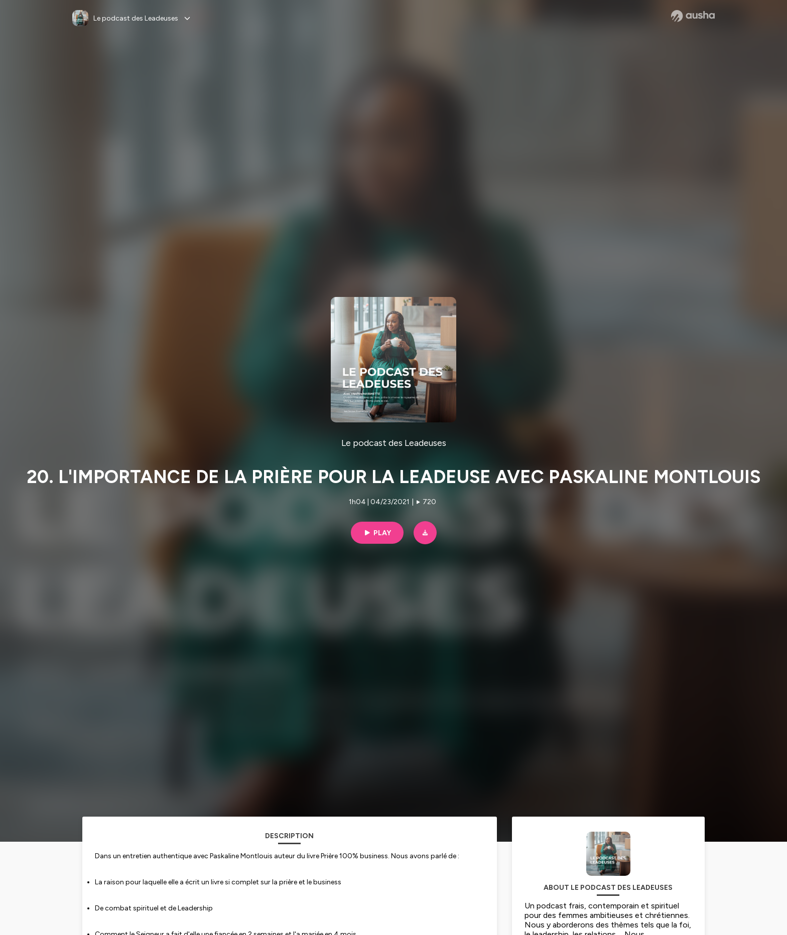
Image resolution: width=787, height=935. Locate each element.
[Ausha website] (693, 16)
